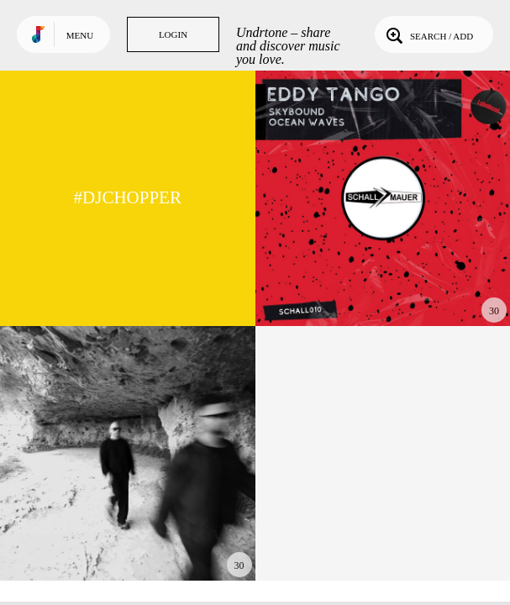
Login (173, 34)
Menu (79, 35)
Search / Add (428, 34)
